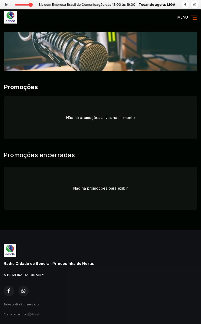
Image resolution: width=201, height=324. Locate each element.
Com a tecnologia (22, 314)
